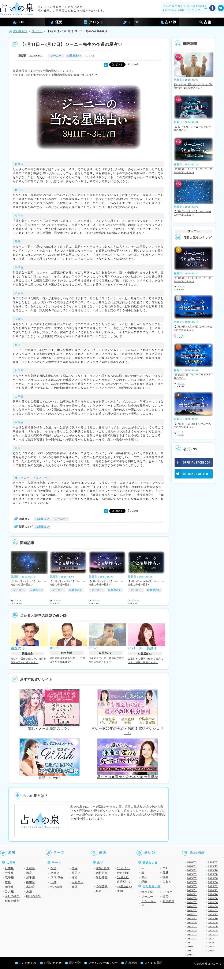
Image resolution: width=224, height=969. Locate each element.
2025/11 (192, 870)
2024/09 (192, 898)
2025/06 (213, 878)
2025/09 (192, 874)
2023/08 (213, 922)
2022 (211, 938)
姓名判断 (66, 652)
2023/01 (192, 938)
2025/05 (192, 882)
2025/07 (192, 878)
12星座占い (74, 55)
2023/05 (192, 930)
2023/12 (213, 914)
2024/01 (192, 914)
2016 (211, 950)
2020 (211, 942)
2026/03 (192, 862)
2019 (190, 946)
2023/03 (192, 934)
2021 (190, 942)
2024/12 (213, 890)
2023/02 (213, 934)
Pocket (133, 64)
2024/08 (213, 898)
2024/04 (213, 906)
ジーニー (56, 55)
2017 (190, 950)
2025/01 (192, 890)
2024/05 (192, 906)
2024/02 (213, 910)
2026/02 (213, 862)
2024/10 (213, 894)
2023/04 (213, 930)
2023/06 (213, 926)
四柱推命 (27, 653)
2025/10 (213, 870)
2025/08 (213, 874)
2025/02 (213, 886)
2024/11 (192, 894)
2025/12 (213, 866)
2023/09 (192, 922)
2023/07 (192, 926)
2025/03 (192, 886)
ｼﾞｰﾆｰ (18, 600)
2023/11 (192, 918)
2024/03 (192, 910)
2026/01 (192, 866)
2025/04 (213, 882)
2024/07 (192, 902)
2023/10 (213, 918)
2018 (211, 946)
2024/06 (213, 902)
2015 (190, 954)
